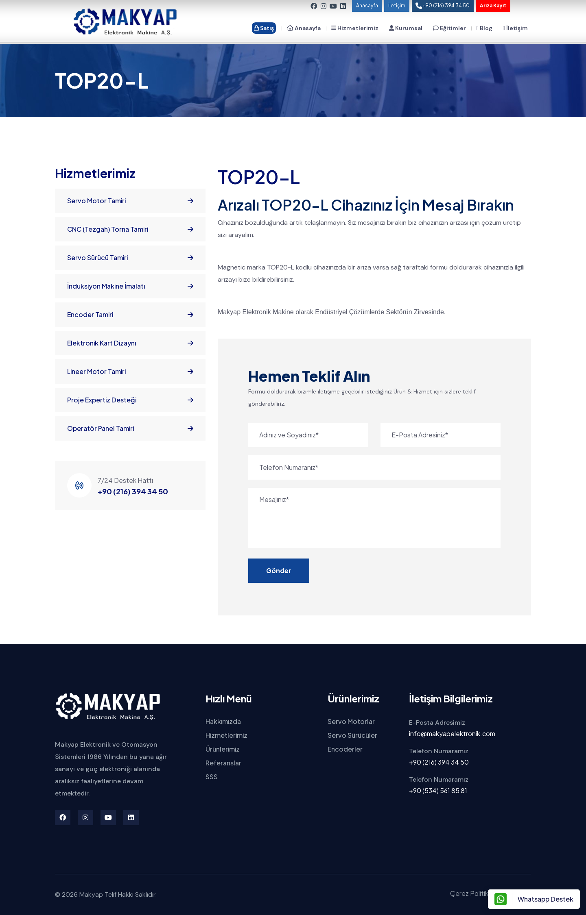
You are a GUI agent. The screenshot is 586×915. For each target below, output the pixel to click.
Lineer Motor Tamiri (130, 371)
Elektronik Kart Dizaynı (130, 343)
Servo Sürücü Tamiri (130, 258)
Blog (484, 28)
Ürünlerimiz (223, 749)
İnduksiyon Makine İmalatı (130, 286)
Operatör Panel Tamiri (130, 428)
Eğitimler (449, 28)
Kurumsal (405, 28)
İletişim (396, 5)
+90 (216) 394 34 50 (133, 491)
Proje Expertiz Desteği (130, 400)
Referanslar (223, 763)
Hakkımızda (223, 721)
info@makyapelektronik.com (452, 733)
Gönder (278, 570)
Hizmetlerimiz (354, 28)
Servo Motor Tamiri (130, 201)
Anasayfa (367, 5)
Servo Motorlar (351, 721)
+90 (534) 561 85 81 (438, 790)
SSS (212, 776)
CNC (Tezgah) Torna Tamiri (130, 229)
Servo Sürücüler (352, 735)
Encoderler (345, 749)
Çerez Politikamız (476, 893)
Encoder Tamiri (130, 314)
